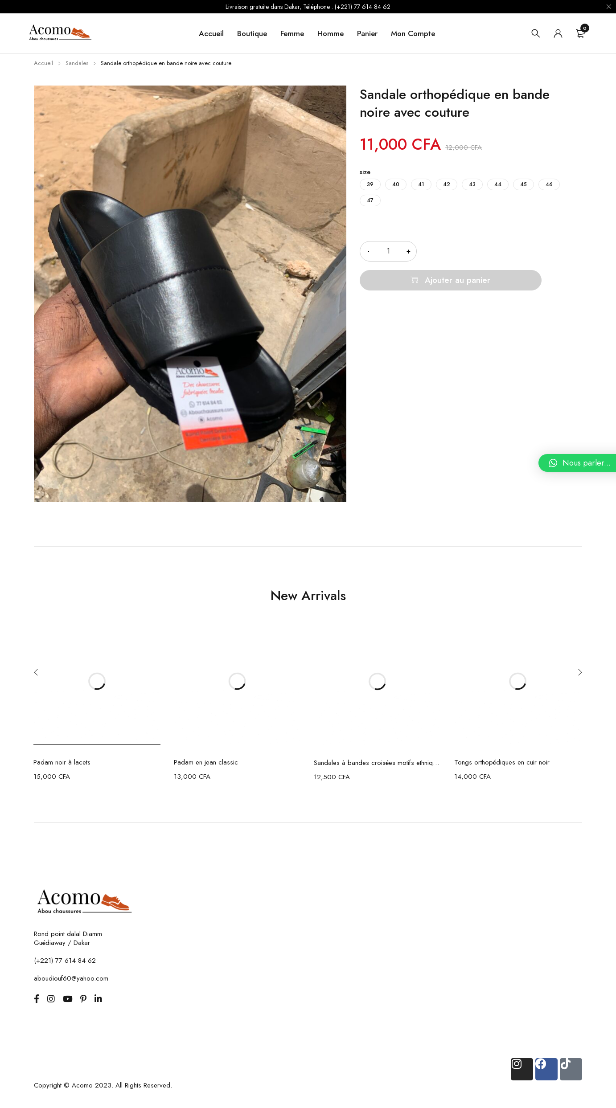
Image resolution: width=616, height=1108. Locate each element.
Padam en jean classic (206, 762)
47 (370, 200)
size (365, 172)
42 (446, 184)
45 (523, 184)
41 (421, 184)
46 (549, 184)
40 (395, 184)
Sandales (77, 63)
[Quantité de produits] (388, 251)
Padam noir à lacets (61, 762)
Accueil (43, 63)
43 (472, 184)
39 (370, 184)
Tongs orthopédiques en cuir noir (502, 762)
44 (497, 184)
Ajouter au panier (511, 251)
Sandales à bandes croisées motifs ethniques (377, 763)
